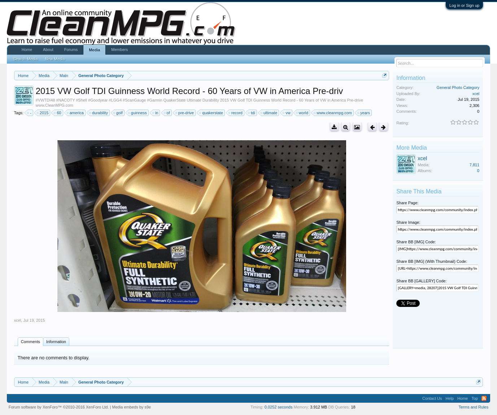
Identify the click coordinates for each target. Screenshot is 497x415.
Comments (30, 341)
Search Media (25, 59)
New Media (55, 59)
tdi (252, 113)
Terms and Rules (474, 407)
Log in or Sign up (464, 5)
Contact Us (432, 398)
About (48, 49)
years (364, 113)
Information (56, 341)
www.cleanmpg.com (333, 113)
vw (286, 113)
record (236, 113)
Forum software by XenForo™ (59, 407)
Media (94, 50)
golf (118, 113)
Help (450, 398)
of (167, 113)
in (155, 113)
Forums (71, 49)
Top (474, 398)
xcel (17, 320)
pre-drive (185, 113)
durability (99, 113)
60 (58, 113)
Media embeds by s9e (131, 407)
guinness (138, 113)
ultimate (269, 113)
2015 (43, 113)
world (302, 113)
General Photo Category (458, 87)
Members (119, 49)
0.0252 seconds (279, 407)
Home (27, 49)
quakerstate (211, 113)
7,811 (475, 165)
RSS (484, 398)
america (75, 113)
